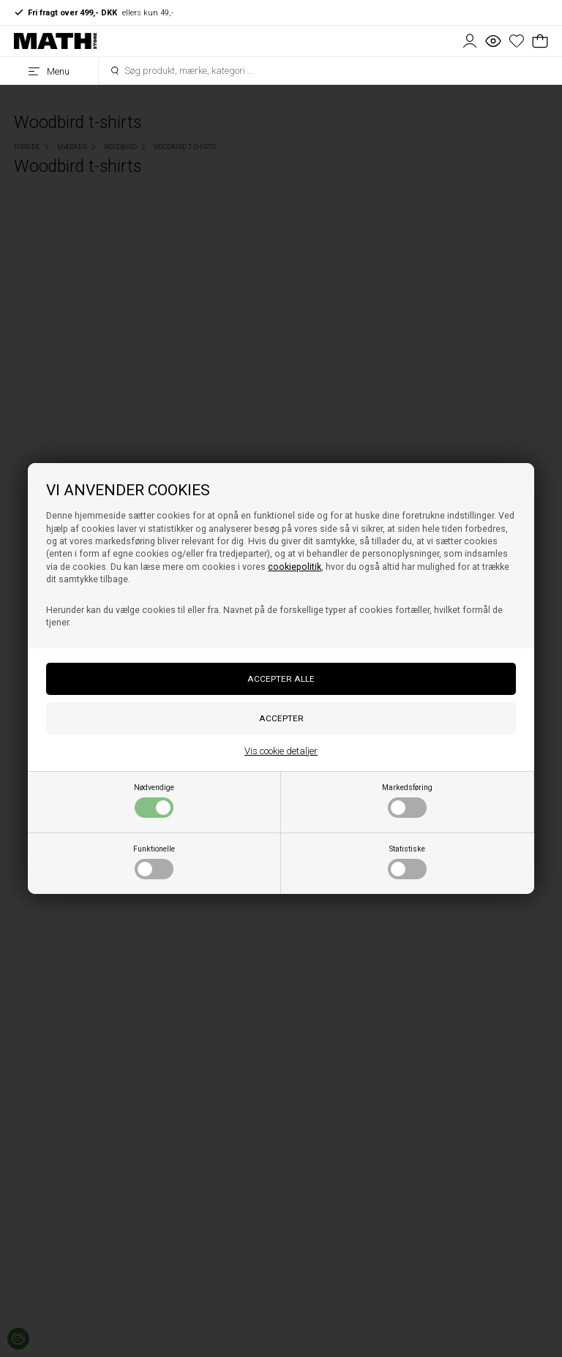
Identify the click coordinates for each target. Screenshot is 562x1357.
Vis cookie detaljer (281, 750)
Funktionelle (154, 861)
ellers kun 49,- (93, 12)
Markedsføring (407, 800)
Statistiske (407, 861)
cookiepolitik (294, 567)
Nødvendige (154, 800)
